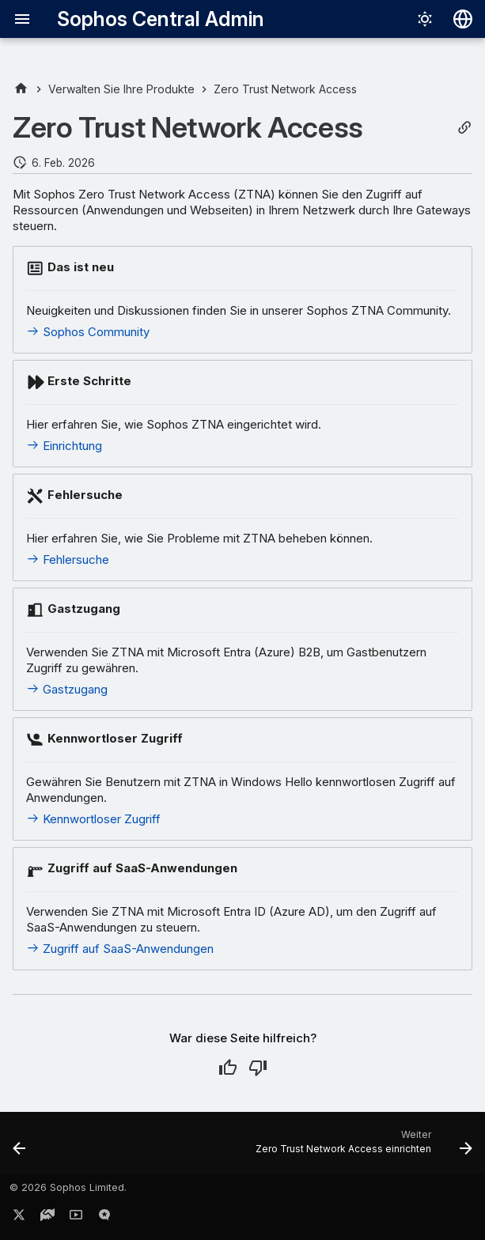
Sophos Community (88, 331)
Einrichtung (64, 445)
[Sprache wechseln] (463, 19)
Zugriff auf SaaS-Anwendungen (120, 948)
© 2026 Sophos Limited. (68, 1187)
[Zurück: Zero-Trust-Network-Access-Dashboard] (20, 1147)
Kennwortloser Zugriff (93, 818)
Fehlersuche (67, 559)
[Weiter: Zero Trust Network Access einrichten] (361, 1147)
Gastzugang (67, 689)
